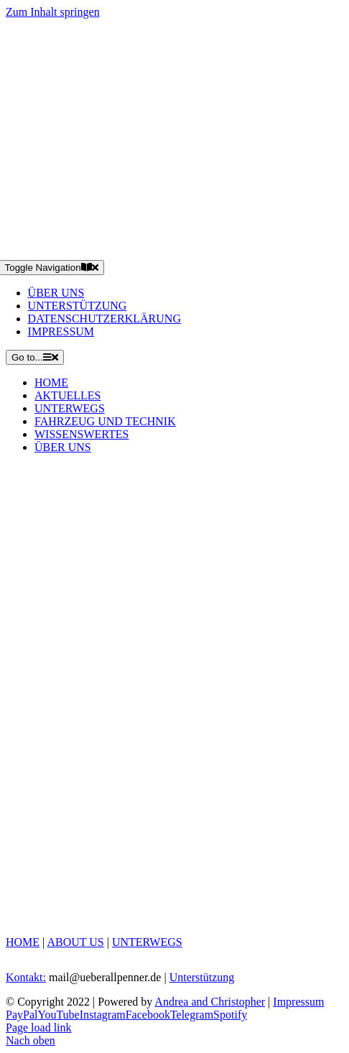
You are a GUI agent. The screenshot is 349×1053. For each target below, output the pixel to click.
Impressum (298, 1002)
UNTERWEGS (147, 942)
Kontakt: (26, 977)
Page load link (39, 1027)
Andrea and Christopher (209, 1002)
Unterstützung (202, 977)
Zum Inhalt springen (53, 12)
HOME (22, 942)
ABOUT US (75, 942)
